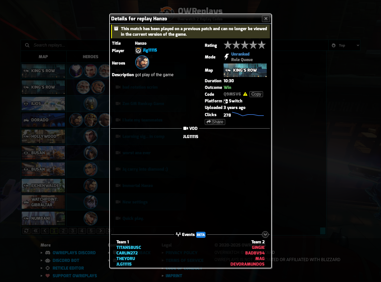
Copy (256, 94)
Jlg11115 (150, 50)
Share (215, 122)
